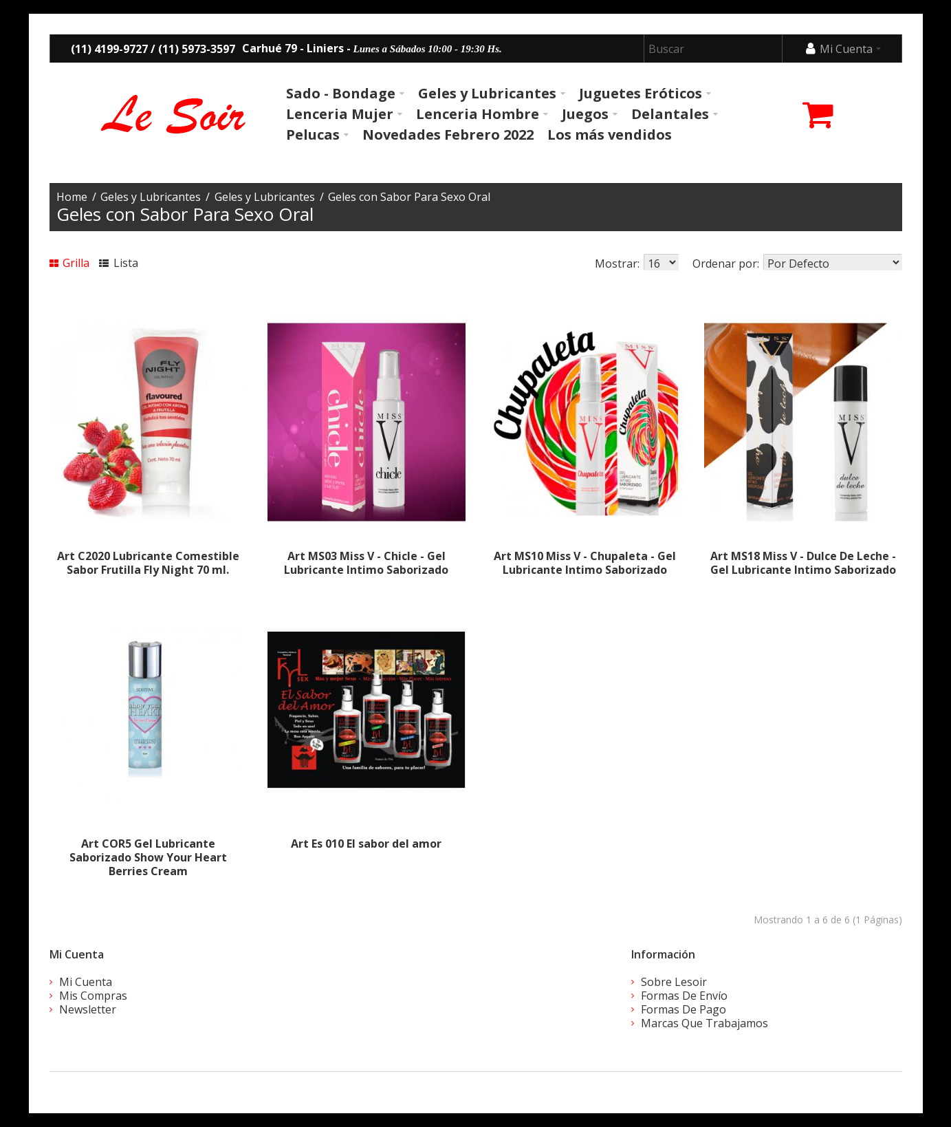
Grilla (70, 262)
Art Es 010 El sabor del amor (366, 843)
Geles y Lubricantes (150, 196)
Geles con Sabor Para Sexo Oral (409, 196)
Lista (118, 262)
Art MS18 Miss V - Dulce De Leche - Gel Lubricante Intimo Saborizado (803, 563)
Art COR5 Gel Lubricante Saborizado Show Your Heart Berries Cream (148, 857)
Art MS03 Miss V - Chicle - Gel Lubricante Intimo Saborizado (366, 563)
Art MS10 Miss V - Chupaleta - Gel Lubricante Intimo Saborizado (585, 563)
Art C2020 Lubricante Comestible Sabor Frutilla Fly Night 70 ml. (148, 563)
